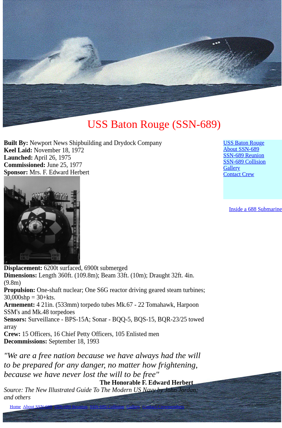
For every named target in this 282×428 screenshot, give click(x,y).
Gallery (231, 168)
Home (15, 406)
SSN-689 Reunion (243, 155)
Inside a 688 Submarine (255, 209)
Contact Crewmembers (164, 406)
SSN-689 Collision (244, 162)
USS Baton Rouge (243, 143)
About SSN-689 (241, 149)
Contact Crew (238, 174)
